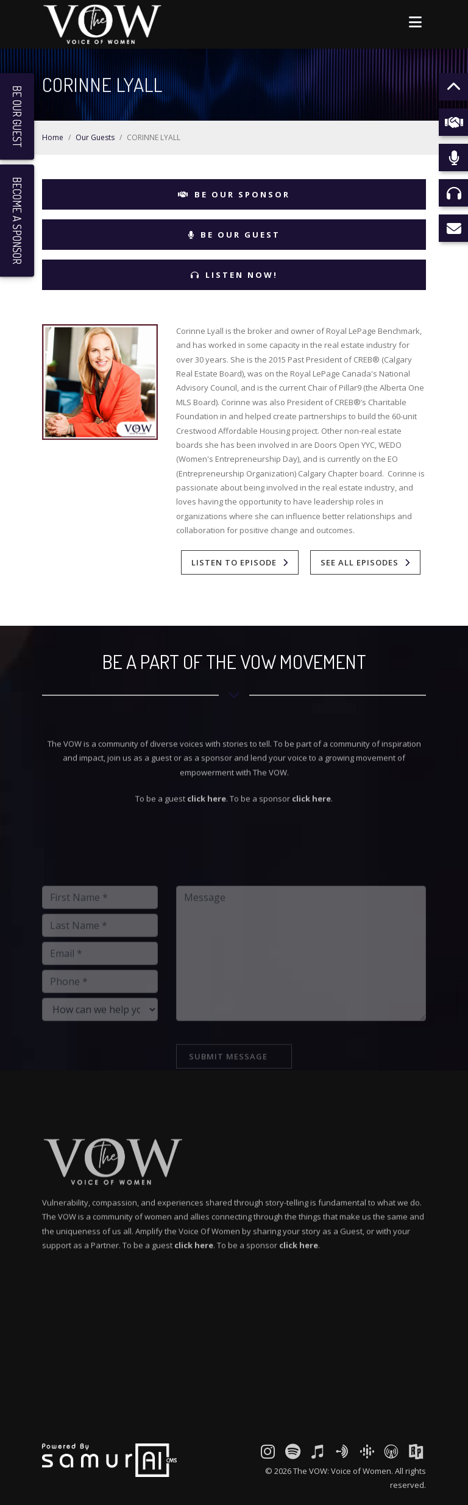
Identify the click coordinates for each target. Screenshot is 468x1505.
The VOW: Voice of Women (342, 1470)
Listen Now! (234, 274)
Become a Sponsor (17, 220)
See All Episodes (360, 562)
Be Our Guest (234, 234)
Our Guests (95, 137)
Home (52, 137)
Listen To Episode (234, 562)
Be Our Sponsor (234, 194)
